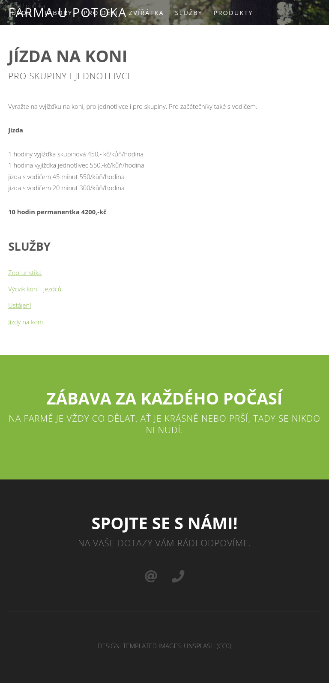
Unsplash (199, 645)
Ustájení (19, 305)
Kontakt (99, 37)
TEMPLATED (140, 645)
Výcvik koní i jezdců (34, 289)
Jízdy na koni (25, 322)
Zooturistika (25, 272)
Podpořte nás (43, 37)
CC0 (224, 645)
